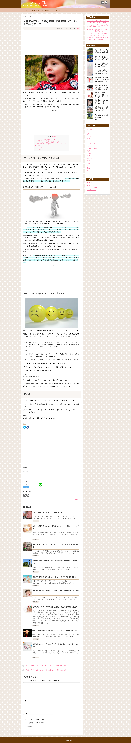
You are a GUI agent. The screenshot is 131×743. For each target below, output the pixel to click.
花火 (88, 170)
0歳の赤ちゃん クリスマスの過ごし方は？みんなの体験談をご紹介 (54, 607)
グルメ (89, 136)
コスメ (89, 139)
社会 (88, 168)
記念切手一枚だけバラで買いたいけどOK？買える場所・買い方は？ (102, 57)
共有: (39, 147)
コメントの (92, 187)
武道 (88, 163)
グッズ (89, 134)
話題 (88, 173)
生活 (88, 165)
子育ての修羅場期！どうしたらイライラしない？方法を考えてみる (55, 630)
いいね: (40, 149)
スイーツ (90, 141)
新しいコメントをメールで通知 (34, 719)
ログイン (90, 182)
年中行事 (90, 158)
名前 (25, 701)
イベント (90, 131)
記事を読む (35, 520)
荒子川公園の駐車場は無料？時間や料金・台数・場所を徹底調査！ (101, 51)
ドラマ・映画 (91, 143)
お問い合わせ (35, 10)
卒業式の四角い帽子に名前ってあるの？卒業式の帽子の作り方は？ (101, 87)
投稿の (90, 185)
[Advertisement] (51, 42)
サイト (25, 713)
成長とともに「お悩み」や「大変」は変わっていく (52, 144)
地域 (88, 151)
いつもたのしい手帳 (34, 2)
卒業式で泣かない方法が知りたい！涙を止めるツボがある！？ (101, 101)
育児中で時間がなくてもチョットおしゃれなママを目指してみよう (55, 577)
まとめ (37, 145)
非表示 (54, 136)
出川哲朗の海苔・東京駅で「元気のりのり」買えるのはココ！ (101, 108)
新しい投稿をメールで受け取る (34, 723)
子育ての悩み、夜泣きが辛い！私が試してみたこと (49, 512)
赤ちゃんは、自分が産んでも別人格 (45, 140)
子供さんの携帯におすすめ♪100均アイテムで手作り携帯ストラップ (101, 64)
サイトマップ (25, 10)
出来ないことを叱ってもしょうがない (49, 142)
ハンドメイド (91, 146)
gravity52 (76, 499)
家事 (88, 156)
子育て (77, 28)
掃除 (88, 160)
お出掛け (90, 129)
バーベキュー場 (92, 148)
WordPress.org (91, 190)
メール (25, 707)
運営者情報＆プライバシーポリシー (51, 10)
